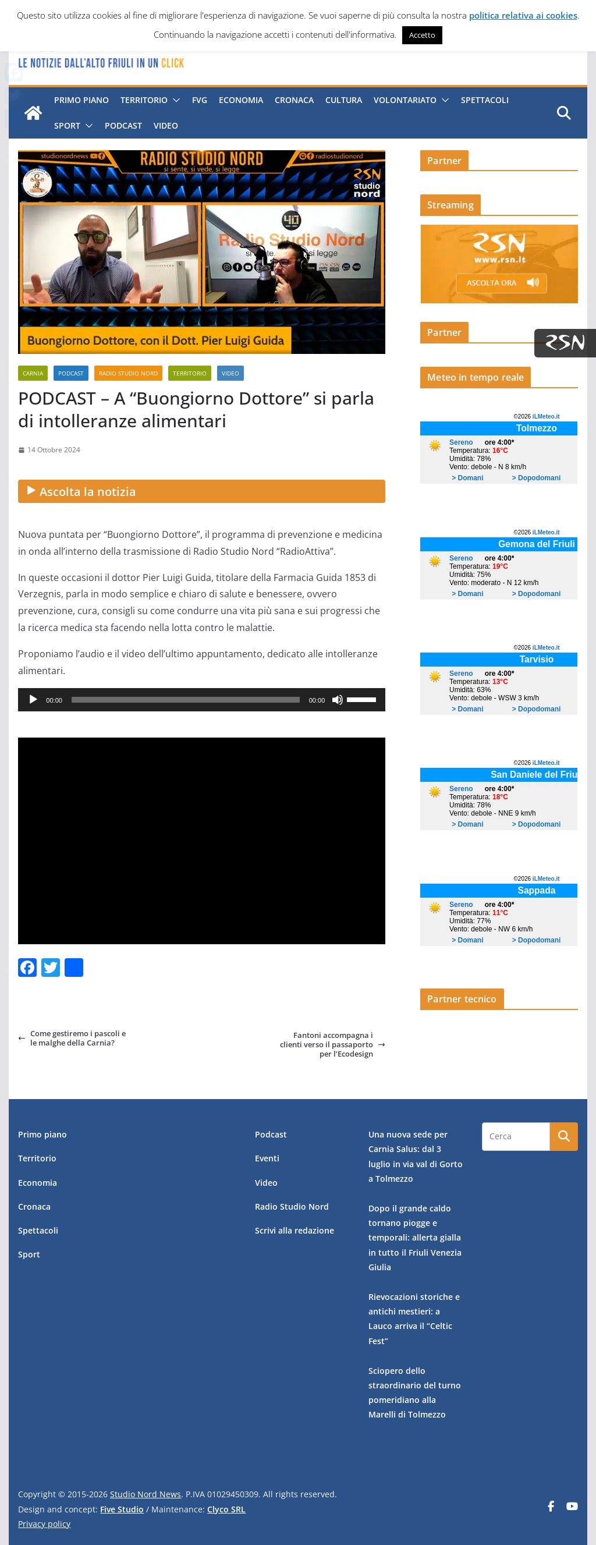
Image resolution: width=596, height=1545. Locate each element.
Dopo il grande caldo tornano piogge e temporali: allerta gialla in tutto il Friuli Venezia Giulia (415, 1238)
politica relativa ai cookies (523, 15)
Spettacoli (485, 99)
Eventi (267, 1158)
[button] (174, 100)
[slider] (186, 700)
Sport (67, 125)
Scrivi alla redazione (294, 1230)
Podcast (123, 125)
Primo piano (81, 99)
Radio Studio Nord (128, 373)
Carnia (33, 373)
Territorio (144, 99)
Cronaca (294, 99)
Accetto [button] (422, 35)
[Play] (33, 700)
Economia (241, 99)
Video (166, 125)
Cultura (343, 99)
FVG (199, 99)
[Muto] (337, 700)
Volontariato (405, 99)
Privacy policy (44, 1523)
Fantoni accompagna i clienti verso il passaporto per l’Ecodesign (332, 1044)
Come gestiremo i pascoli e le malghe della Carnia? (72, 1038)
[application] (201, 699)
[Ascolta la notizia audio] (201, 491)
